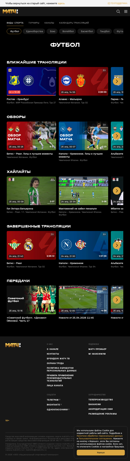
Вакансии (95, 404)
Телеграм (53, 399)
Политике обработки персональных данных (100, 436)
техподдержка (119, 3)
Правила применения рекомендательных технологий (60, 378)
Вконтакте (53, 404)
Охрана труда (55, 363)
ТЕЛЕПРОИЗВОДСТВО (101, 399)
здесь (61, 3)
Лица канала (55, 385)
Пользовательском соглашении (95, 438)
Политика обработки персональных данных (62, 369)
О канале (52, 349)
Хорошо (101, 452)
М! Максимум (97, 354)
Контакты (53, 354)
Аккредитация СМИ (101, 409)
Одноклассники (57, 409)
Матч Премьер (97, 349)
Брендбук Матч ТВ (58, 358)
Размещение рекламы (103, 414)
